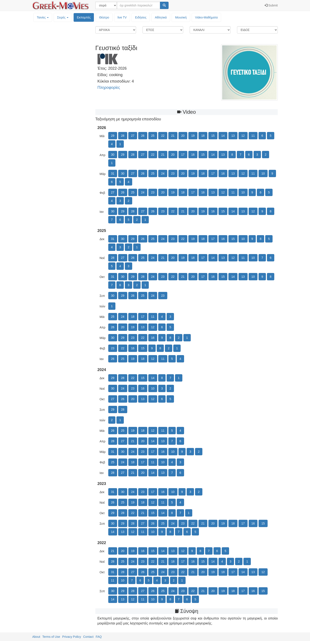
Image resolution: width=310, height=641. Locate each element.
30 (113, 154)
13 (233, 135)
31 (113, 173)
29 (113, 135)
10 (263, 173)
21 (173, 135)
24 (162, 173)
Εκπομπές (84, 17)
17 (183, 154)
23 (173, 173)
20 (183, 135)
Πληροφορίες (109, 87)
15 (213, 135)
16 (193, 154)
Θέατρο (104, 17)
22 (162, 135)
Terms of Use (51, 636)
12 (243, 135)
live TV (122, 17)
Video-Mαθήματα (206, 17)
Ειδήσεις (140, 17)
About (36, 636)
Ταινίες (43, 17)
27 (133, 135)
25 (153, 135)
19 (193, 135)
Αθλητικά (161, 17)
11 (253, 135)
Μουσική (181, 17)
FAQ (99, 636)
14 (223, 135)
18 (203, 135)
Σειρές (62, 17)
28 (122, 135)
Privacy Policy (71, 636)
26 (142, 135)
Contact (88, 636)
